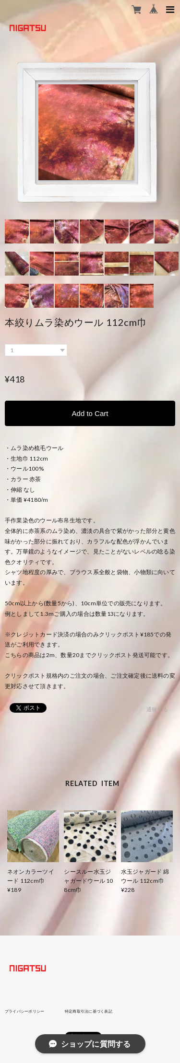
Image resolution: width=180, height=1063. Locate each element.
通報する (157, 709)
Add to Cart (90, 413)
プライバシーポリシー (24, 1011)
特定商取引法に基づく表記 (88, 1011)
